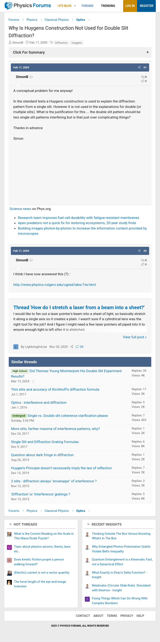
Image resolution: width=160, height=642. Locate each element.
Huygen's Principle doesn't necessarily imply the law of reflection (61, 468)
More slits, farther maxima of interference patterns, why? (55, 429)
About (98, 616)
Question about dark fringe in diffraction (42, 455)
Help (140, 616)
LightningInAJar (36, 347)
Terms (112, 616)
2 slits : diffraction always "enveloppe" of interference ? (54, 481)
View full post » (135, 337)
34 (79, 347)
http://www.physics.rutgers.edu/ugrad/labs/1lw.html (54, 285)
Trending (108, 5)
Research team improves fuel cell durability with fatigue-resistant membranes (78, 218)
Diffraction (61, 42)
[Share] (71, 347)
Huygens (76, 42)
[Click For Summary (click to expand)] (80, 52)
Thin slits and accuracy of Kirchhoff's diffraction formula (55, 389)
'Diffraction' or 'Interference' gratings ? (40, 494)
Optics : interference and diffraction (38, 402)
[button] (75, 6)
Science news (20, 209)
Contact (83, 616)
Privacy (126, 616)
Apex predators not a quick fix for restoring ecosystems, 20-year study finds (77, 223)
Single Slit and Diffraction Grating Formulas (45, 442)
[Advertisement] (80, 171)
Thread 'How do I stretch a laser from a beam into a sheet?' (79, 307)
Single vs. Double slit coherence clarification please (68, 416)
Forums (87, 5)
